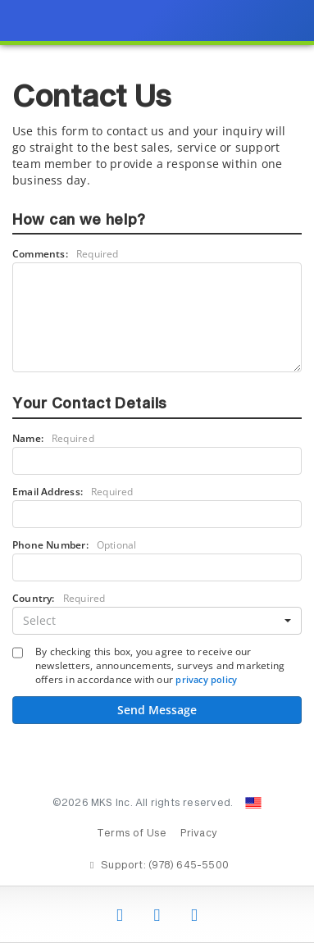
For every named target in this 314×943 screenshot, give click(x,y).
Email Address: (73, 492)
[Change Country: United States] (253, 803)
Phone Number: (74, 545)
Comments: (65, 254)
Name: (53, 438)
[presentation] (157, 471)
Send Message (157, 710)
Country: (58, 598)
